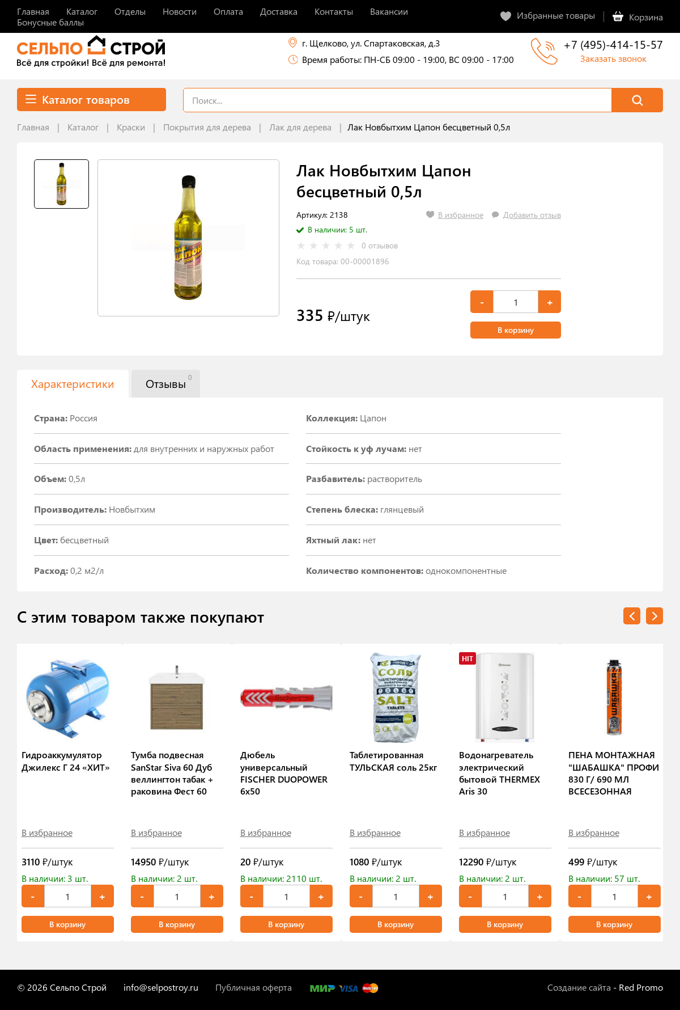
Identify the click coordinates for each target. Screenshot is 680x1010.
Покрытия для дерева (207, 127)
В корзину (516, 329)
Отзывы (169, 382)
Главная (33, 127)
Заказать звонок (613, 58)
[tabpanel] (188, 237)
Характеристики (72, 383)
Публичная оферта (253, 987)
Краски (131, 127)
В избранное (47, 832)
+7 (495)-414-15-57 (613, 44)
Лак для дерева (300, 127)
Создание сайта (579, 987)
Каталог (83, 127)
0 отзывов (380, 246)
